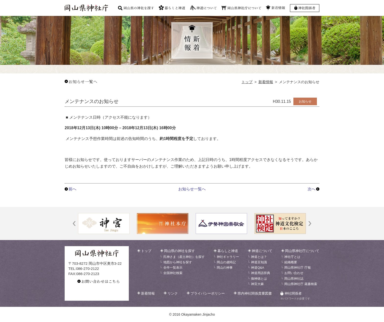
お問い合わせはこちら (100, 281)
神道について (262, 251)
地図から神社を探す (177, 262)
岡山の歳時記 (226, 262)
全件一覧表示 (172, 267)
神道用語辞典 (260, 273)
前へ (72, 189)
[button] (74, 224)
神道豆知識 (259, 262)
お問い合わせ (293, 273)
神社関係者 (293, 293)
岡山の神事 (225, 267)
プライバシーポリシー (208, 293)
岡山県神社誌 (293, 278)
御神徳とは (259, 278)
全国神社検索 (172, 273)
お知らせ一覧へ (83, 81)
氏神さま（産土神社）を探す (184, 257)
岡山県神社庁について (302, 251)
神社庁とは (292, 257)
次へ (311, 189)
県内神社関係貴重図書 (255, 293)
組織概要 (290, 262)
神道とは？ (259, 257)
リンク (173, 293)
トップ (246, 82)
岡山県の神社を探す (179, 251)
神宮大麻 (257, 284)
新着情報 (265, 82)
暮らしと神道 (227, 251)
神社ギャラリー (228, 257)
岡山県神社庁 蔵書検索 (300, 284)
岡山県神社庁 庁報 (297, 267)
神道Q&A (257, 267)
